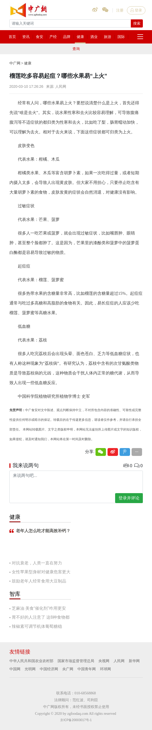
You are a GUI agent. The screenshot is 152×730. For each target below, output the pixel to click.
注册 (119, 10)
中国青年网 (86, 669)
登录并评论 (129, 498)
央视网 (103, 661)
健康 (27, 63)
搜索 (136, 23)
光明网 (30, 669)
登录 (136, 10)
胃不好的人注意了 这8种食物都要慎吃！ (39, 617)
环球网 (105, 669)
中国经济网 (49, 669)
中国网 (14, 669)
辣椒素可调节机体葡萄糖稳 (37, 626)
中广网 (14, 63)
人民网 (119, 661)
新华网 (134, 661)
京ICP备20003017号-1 (76, 720)
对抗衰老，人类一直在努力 (37, 563)
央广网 (67, 669)
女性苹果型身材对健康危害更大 (41, 572)
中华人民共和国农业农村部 (31, 661)
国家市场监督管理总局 (76, 661)
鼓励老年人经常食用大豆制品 (39, 581)
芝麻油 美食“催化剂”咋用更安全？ (37, 609)
